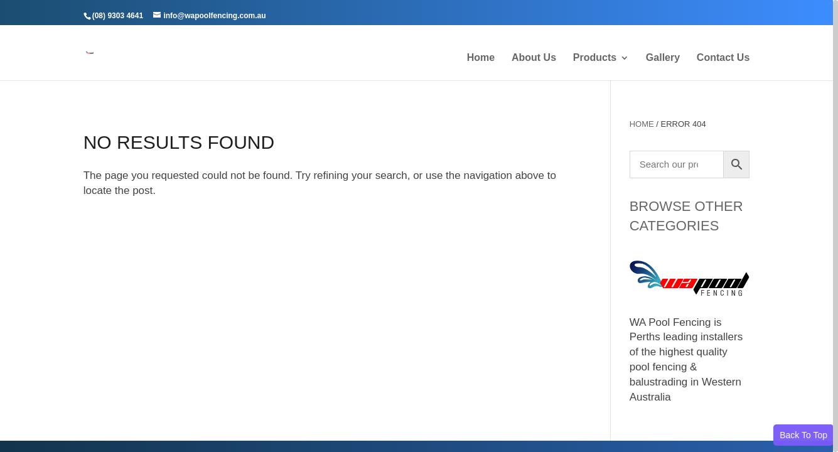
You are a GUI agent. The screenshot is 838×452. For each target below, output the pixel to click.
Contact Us (723, 58)
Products (594, 58)
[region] (419, 226)
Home (481, 58)
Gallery (663, 58)
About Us (534, 58)
